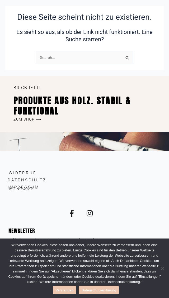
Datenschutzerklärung (98, 290)
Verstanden (64, 290)
